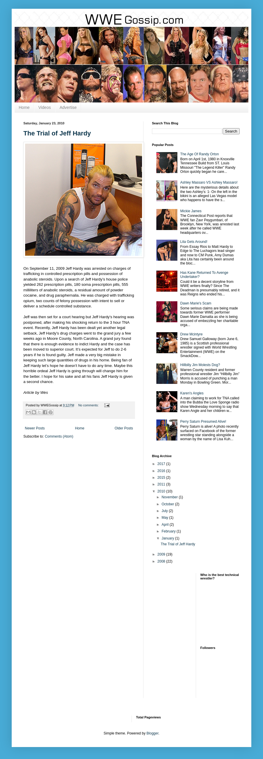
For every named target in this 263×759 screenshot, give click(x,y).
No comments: (89, 405)
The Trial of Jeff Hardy (57, 133)
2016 (162, 471)
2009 (162, 554)
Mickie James (191, 211)
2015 (162, 478)
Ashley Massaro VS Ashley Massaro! (209, 182)
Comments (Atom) (59, 436)
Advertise (68, 107)
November (170, 497)
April (165, 525)
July (165, 511)
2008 (162, 561)
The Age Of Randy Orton (199, 154)
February (169, 531)
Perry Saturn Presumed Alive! (203, 421)
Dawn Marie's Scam (195, 303)
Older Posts (124, 428)
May (165, 518)
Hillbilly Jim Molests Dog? (200, 365)
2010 (162, 491)
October (168, 504)
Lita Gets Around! (193, 242)
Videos (44, 107)
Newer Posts (35, 428)
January (168, 538)
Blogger (152, 733)
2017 (162, 464)
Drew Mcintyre (191, 334)
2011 (162, 484)
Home (24, 107)
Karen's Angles (192, 393)
